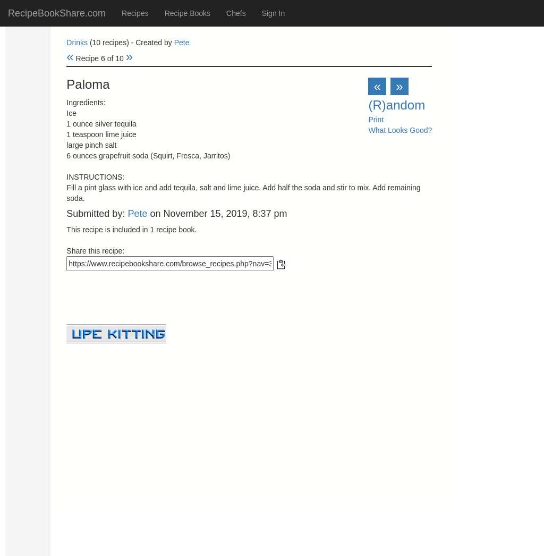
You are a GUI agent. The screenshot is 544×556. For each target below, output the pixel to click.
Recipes (135, 13)
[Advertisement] (249, 417)
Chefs (236, 13)
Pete (182, 42)
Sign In (273, 13)
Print (376, 119)
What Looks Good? (400, 130)
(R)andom (396, 105)
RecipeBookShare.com (57, 13)
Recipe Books (187, 13)
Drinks (77, 42)
